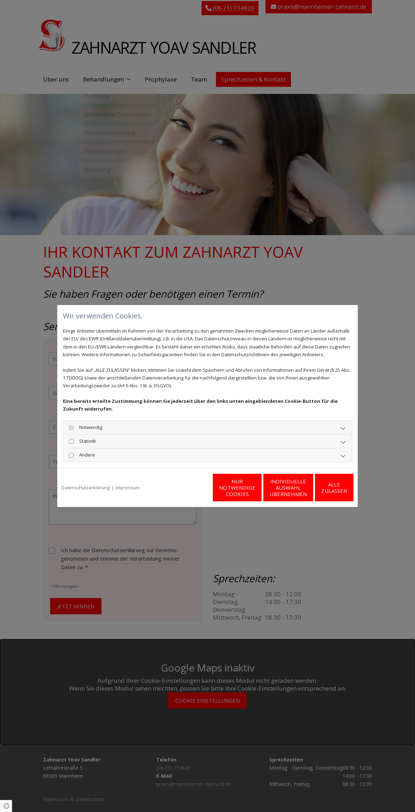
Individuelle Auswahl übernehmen (253, 487)
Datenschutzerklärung (86, 487)
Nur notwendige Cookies (186, 487)
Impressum (128, 487)
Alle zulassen (320, 487)
